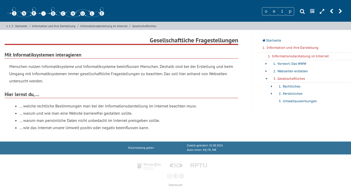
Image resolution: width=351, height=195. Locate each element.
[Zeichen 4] (290, 11)
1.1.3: (10, 26)
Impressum (175, 185)
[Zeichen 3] (282, 11)
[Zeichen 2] (274, 11)
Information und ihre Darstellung (53, 26)
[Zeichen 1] (266, 11)
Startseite (21, 26)
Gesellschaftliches (144, 26)
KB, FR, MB (209, 150)
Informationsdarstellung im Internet (103, 26)
